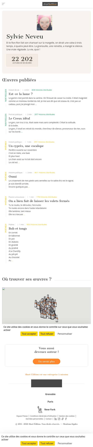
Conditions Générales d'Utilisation (43, 429)
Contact (49, 432)
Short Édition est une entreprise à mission (46, 387)
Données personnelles (34, 432)
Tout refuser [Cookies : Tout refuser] (47, 443)
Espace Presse (22, 429)
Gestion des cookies (67, 429)
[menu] (3, 4)
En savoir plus (46, 374)
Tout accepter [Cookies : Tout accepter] (29, 443)
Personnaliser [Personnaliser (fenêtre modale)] (65, 443)
